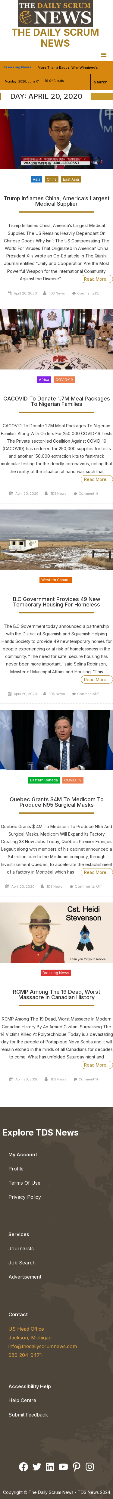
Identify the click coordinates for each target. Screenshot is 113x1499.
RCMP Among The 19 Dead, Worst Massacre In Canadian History (56, 994)
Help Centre (22, 1400)
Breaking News (55, 973)
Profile (16, 1169)
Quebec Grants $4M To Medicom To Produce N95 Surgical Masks (57, 802)
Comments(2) (88, 694)
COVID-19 (64, 379)
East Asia (71, 179)
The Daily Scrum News (55, 37)
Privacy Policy (24, 1197)
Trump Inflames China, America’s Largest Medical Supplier (57, 201)
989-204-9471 (25, 1355)
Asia (36, 179)
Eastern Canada (44, 780)
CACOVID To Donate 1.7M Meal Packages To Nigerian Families (56, 401)
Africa (44, 379)
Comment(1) (88, 493)
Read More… (97, 279)
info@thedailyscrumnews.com (42, 1346)
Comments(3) (88, 293)
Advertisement (24, 1277)
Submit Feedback (28, 1415)
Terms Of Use (24, 1183)
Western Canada (56, 580)
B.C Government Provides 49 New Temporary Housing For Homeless (56, 602)
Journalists (21, 1248)
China (52, 179)
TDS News (57, 293)
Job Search (22, 1263)
